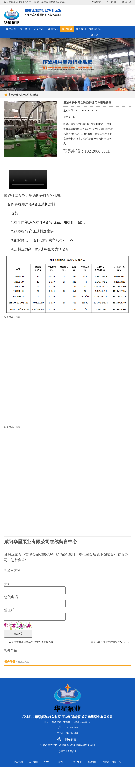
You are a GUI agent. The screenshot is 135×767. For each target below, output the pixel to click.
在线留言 (96, 2)
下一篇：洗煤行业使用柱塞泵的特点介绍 (108, 642)
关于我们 (111, 2)
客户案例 (67, 29)
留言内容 (12, 570)
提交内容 (18, 633)
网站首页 (11, 29)
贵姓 (7, 584)
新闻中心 (53, 29)
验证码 (9, 610)
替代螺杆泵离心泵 (95, 32)
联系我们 (126, 2)
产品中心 (39, 29)
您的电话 (11, 597)
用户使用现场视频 (29, 94)
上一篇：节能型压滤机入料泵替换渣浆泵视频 (28, 642)
